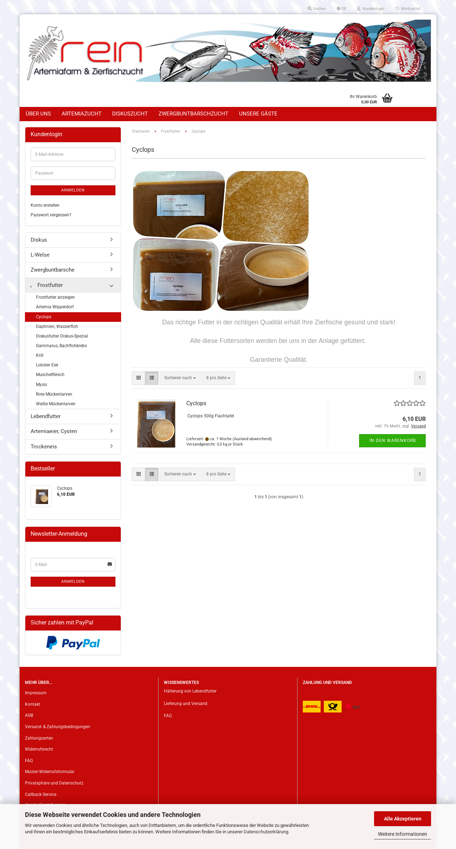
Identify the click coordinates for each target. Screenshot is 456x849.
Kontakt (32, 704)
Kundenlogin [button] (370, 8)
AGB (29, 715)
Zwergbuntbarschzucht (193, 113)
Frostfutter (47, 285)
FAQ (29, 760)
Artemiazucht (82, 113)
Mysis (41, 384)
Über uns (38, 113)
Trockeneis (44, 446)
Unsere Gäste (258, 113)
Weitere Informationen (402, 834)
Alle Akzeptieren (402, 819)
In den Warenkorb (392, 440)
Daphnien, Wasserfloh (57, 326)
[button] (341, 9)
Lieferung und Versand (185, 703)
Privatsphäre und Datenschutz (54, 783)
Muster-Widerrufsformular (49, 771)
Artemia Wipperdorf (55, 306)
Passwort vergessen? (51, 214)
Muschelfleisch (50, 374)
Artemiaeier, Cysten (54, 431)
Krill (39, 355)
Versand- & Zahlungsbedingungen (57, 726)
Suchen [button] (317, 8)
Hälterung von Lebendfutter (190, 691)
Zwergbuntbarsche (52, 270)
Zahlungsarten (39, 738)
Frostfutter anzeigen (55, 297)
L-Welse (40, 255)
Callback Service (40, 794)
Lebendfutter (46, 416)
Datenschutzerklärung (266, 831)
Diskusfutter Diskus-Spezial (62, 336)
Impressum (36, 692)
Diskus (39, 240)
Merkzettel (407, 8)
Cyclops (196, 403)
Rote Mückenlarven (54, 394)
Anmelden (73, 190)
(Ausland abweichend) (252, 439)
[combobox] (180, 378)
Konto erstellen (45, 205)
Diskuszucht (130, 113)
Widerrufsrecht (39, 749)
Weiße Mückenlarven (56, 403)
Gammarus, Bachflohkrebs (61, 345)
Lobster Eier (47, 364)
